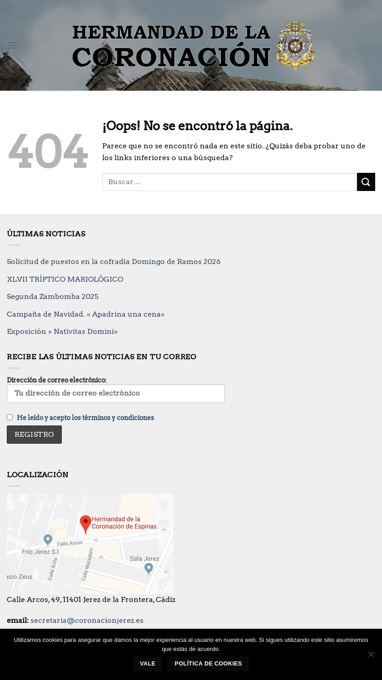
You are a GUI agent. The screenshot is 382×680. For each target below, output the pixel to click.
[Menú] (12, 45)
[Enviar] (366, 182)
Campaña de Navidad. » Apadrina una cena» (85, 314)
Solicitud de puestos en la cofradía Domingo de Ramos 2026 (114, 261)
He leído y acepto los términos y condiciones (85, 418)
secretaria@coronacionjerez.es (87, 620)
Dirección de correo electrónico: (116, 389)
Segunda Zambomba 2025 (53, 296)
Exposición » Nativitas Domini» (62, 331)
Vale (147, 663)
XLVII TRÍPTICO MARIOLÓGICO (65, 279)
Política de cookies (208, 663)
